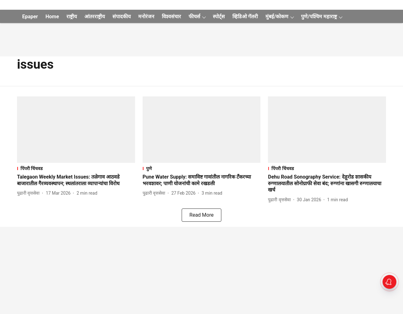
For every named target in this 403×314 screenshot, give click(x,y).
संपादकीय (121, 17)
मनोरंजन (146, 17)
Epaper (30, 17)
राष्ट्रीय (71, 17)
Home (52, 17)
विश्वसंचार (171, 17)
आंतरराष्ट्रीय (94, 17)
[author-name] (29, 193)
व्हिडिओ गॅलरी (245, 17)
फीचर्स (194, 17)
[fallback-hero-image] (76, 129)
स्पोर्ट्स (219, 17)
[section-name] (76, 168)
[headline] (76, 180)
